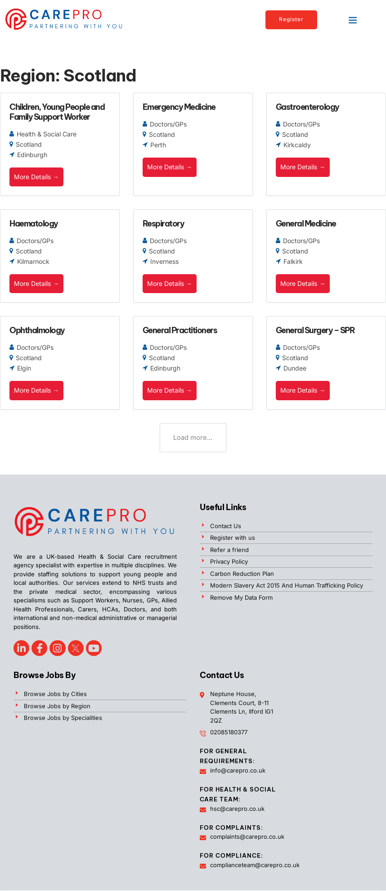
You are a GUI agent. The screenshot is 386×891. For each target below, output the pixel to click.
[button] (352, 20)
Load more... (192, 439)
